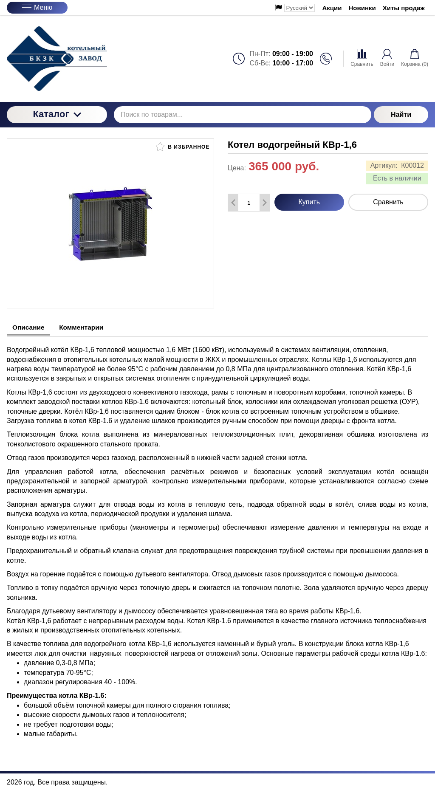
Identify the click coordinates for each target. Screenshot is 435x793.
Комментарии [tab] (87, 327)
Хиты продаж (404, 7)
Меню (37, 7)
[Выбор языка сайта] (299, 8)
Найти (401, 114)
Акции (332, 7)
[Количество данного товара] (249, 203)
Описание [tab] (30, 327)
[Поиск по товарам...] (242, 114)
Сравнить (388, 202)
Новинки (362, 7)
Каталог (57, 114)
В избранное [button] (182, 146)
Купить (309, 202)
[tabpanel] (217, 537)
